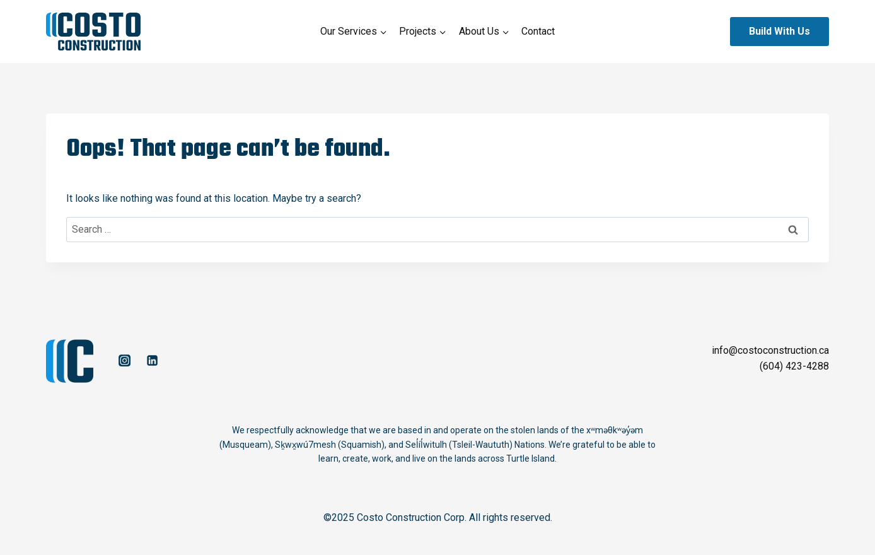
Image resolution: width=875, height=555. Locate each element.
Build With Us (779, 31)
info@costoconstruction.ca (770, 350)
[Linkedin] (152, 361)
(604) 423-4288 (794, 366)
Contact (538, 31)
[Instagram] (124, 361)
